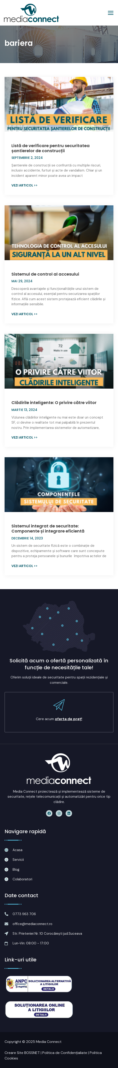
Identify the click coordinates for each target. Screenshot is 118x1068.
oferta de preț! (68, 718)
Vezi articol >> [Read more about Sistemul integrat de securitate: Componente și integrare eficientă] (24, 566)
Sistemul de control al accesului (45, 274)
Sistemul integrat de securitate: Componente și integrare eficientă (47, 528)
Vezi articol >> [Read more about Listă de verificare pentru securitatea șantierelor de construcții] (24, 185)
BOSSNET (32, 1052)
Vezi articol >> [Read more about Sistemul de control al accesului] (24, 314)
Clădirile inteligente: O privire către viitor (54, 402)
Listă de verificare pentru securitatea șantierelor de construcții (50, 148)
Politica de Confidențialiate (64, 1052)
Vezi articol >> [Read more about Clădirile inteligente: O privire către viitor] (24, 437)
